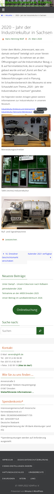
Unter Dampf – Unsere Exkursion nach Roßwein (25, 284)
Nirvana (27, 491)
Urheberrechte (36, 472)
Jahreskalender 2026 (12, 288)
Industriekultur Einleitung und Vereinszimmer (18, 109)
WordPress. (38, 491)
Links (33, 478)
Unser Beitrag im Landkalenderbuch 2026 (22, 297)
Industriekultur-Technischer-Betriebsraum (16, 112)
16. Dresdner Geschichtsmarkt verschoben (10, 257)
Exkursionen (8, 478)
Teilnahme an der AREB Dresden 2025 (20, 293)
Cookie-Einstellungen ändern (17, 466)
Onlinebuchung (27, 310)
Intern (22, 478)
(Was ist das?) (25, 365)
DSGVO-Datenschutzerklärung (33, 460)
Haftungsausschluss (13, 472)
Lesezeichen (11, 239)
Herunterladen (41, 109)
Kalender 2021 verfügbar (40, 256)
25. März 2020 (35, 38)
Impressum (7, 460)
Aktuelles (8, 15)
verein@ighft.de (15, 354)
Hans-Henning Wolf (14, 38)
